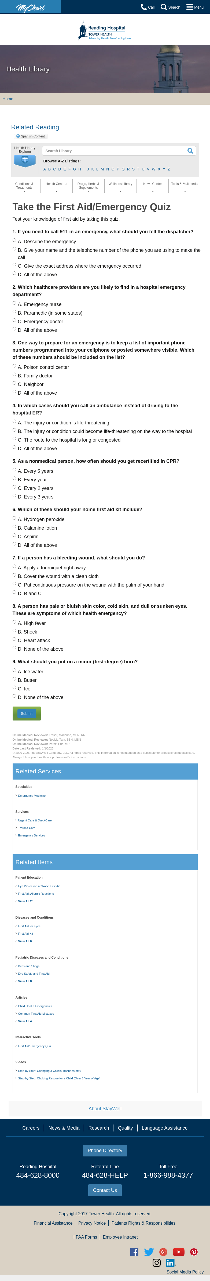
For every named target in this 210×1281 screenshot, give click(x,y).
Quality (125, 1128)
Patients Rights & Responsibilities (143, 1223)
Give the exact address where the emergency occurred (79, 266)
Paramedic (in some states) (50, 313)
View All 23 (26, 901)
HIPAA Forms (84, 1237)
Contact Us (105, 1190)
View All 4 (25, 1021)
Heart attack (34, 640)
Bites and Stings (29, 966)
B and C (30, 593)
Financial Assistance (53, 1223)
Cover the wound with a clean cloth (58, 576)
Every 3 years (36, 497)
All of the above (37, 274)
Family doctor (35, 376)
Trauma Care (26, 827)
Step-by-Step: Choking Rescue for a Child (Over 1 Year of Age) (59, 1078)
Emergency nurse (40, 304)
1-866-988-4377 (168, 1175)
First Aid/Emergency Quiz (34, 1046)
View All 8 (25, 981)
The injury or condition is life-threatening (63, 422)
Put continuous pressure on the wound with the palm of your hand (91, 585)
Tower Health (101, 1213)
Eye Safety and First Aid (34, 973)
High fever (32, 623)
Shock (27, 632)
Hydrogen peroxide (41, 519)
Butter (27, 680)
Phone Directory (105, 1150)
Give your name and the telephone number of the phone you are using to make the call (109, 254)
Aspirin (28, 536)
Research (98, 1128)
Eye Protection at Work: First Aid (39, 886)
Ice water (30, 671)
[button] (25, 161)
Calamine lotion (37, 528)
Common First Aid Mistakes (36, 1013)
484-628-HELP (105, 1175)
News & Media (63, 1128)
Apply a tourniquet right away (52, 567)
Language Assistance (165, 1128)
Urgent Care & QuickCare (35, 820)
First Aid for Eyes (29, 926)
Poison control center (43, 367)
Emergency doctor (40, 321)
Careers (30, 1128)
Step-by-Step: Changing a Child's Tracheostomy (49, 1070)
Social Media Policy (185, 1272)
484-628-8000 (38, 1175)
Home (7, 98)
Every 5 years (35, 471)
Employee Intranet (120, 1237)
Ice (24, 689)
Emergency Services (31, 835)
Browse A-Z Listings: (62, 161)
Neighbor (31, 384)
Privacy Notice (92, 1223)
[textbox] (103, 150)
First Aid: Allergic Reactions (36, 893)
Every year (32, 479)
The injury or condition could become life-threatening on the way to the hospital (105, 431)
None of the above (41, 649)
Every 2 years (36, 488)
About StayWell (105, 1108)
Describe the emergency (47, 241)
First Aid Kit (25, 933)
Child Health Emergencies (35, 1006)
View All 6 (25, 941)
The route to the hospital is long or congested (69, 440)
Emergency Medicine (32, 795)
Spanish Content (33, 136)
